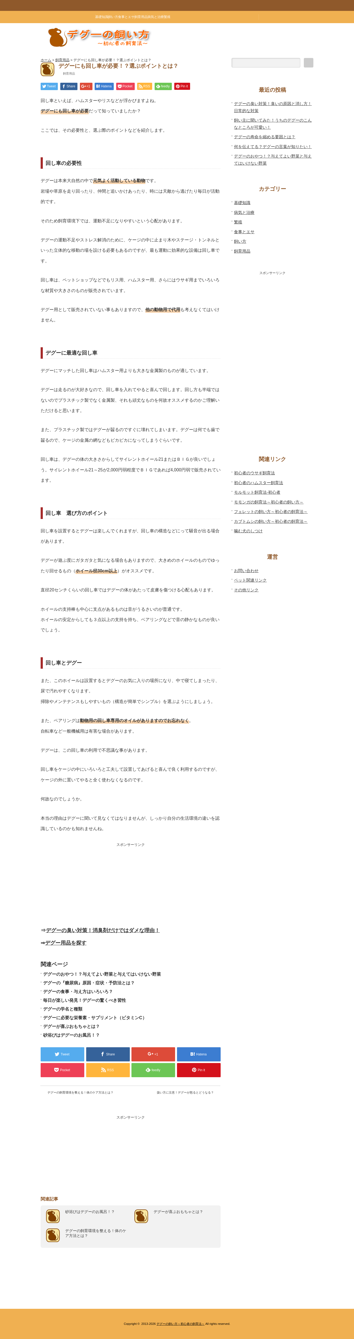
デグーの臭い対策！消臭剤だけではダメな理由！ (103, 930)
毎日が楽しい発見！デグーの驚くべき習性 (84, 1000)
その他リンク (246, 590)
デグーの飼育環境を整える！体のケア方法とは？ (80, 1092)
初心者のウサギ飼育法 (254, 473)
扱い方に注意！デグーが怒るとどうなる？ (185, 1092)
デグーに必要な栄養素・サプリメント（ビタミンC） (95, 1017)
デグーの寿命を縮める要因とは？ (264, 136)
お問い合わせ (246, 570)
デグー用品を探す (65, 943)
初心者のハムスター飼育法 (258, 482)
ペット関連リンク (250, 580)
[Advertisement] (130, 885)
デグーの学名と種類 (62, 1009)
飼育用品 (141, 17)
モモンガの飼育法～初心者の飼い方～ (269, 502)
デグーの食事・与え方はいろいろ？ (78, 991)
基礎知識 (101, 17)
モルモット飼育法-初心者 (257, 492)
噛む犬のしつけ (248, 531)
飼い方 (113, 17)
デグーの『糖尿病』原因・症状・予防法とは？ (89, 983)
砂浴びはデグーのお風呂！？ (71, 1035)
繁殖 (167, 17)
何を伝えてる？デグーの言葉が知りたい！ (273, 146)
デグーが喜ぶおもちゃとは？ (71, 1026)
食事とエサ (126, 17)
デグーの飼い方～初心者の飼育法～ (181, 1323)
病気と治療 (156, 17)
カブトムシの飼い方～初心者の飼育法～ (271, 521)
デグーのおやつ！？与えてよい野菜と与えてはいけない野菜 (102, 974)
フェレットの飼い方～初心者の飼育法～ (271, 511)
